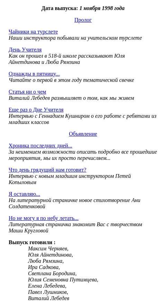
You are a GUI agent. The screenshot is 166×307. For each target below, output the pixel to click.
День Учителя (25, 49)
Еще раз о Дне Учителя (36, 110)
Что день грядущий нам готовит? (47, 170)
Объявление (83, 134)
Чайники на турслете (33, 32)
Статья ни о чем (27, 92)
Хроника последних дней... (40, 145)
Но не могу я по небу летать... (44, 218)
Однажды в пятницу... (34, 74)
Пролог (83, 20)
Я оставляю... (24, 194)
